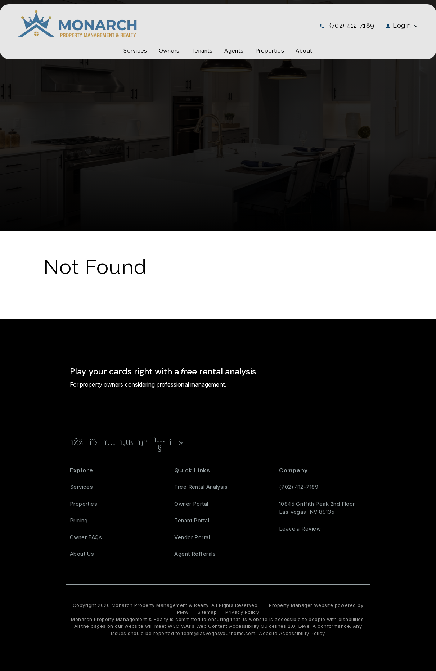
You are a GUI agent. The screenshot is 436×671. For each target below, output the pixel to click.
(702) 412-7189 (351, 25)
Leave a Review (300, 528)
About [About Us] (304, 51)
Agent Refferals (195, 553)
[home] (77, 23)
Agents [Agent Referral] (234, 51)
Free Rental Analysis (231, 409)
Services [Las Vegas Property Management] (135, 51)
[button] (77, 442)
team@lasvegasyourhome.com (218, 633)
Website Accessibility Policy (291, 633)
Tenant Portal (191, 520)
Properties (84, 503)
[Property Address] (174, 410)
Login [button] (402, 25)
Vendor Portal (192, 537)
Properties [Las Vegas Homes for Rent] (269, 51)
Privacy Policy (242, 612)
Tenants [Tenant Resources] (202, 51)
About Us (82, 553)
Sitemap (207, 612)
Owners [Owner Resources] (169, 51)
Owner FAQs (86, 537)
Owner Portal (191, 503)
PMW (183, 612)
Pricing (79, 520)
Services (81, 486)
